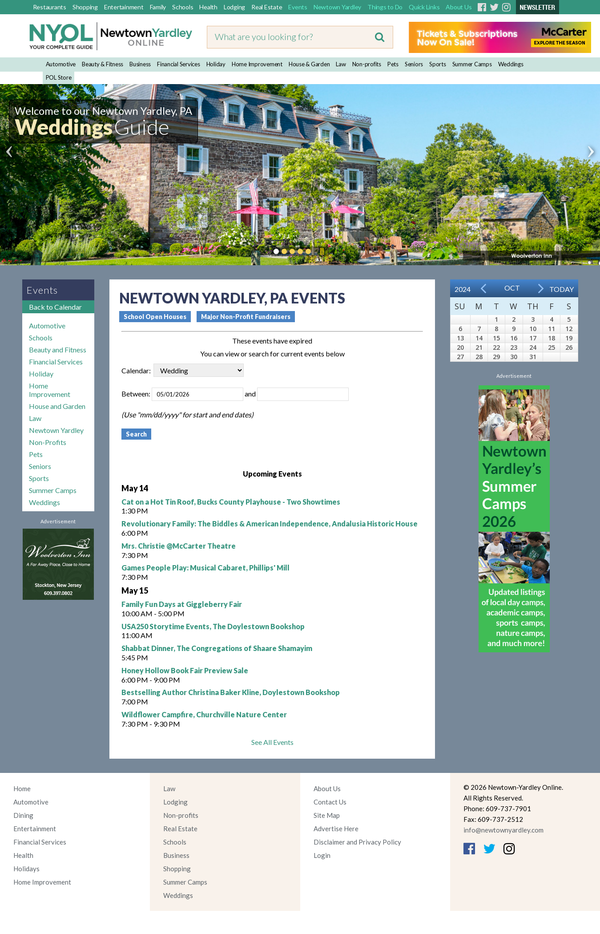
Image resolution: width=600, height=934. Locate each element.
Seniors (414, 64)
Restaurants (49, 7)
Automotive (61, 64)
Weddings (510, 64)
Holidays (26, 869)
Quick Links (424, 7)
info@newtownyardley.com (503, 830)
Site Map (327, 815)
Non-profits (366, 64)
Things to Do (385, 7)
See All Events (272, 742)
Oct (512, 287)
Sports (437, 64)
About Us (458, 7)
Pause (322, 251)
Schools (182, 7)
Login (322, 855)
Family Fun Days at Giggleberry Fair (181, 604)
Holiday (216, 64)
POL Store (59, 77)
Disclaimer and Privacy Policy (357, 842)
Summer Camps (472, 64)
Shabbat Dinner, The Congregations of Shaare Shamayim (216, 648)
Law (341, 64)
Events (297, 7)
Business (140, 64)
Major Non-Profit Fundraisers (245, 316)
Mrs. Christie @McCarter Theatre (178, 546)
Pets (393, 64)
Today (561, 289)
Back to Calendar (55, 307)
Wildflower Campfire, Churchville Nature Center (204, 714)
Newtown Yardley (337, 7)
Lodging (234, 7)
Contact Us (330, 802)
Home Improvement (257, 64)
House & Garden (309, 64)
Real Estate (266, 7)
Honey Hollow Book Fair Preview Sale (184, 670)
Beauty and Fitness (57, 349)
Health (208, 7)
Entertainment (124, 7)
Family (158, 7)
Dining (23, 815)
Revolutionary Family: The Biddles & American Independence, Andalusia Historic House (269, 523)
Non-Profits (47, 442)
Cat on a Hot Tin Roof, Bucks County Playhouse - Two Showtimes (230, 501)
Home (22, 788)
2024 (463, 289)
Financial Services (178, 64)
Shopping (85, 7)
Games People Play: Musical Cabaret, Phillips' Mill (205, 567)
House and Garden (57, 406)
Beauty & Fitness (102, 64)
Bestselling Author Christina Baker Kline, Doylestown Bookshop (230, 692)
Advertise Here (336, 829)
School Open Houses (155, 316)
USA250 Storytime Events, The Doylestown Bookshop (213, 626)
